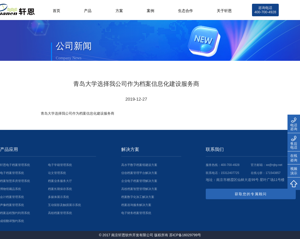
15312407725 (230, 173)
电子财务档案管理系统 (136, 213)
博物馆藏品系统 (10, 189)
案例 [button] (150, 11)
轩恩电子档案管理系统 (15, 165)
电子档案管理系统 (12, 173)
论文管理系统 (57, 173)
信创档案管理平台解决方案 (139, 173)
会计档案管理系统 (12, 197)
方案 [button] (119, 11)
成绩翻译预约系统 (12, 221)
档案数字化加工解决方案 (137, 197)
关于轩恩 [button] (224, 11)
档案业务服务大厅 (60, 181)
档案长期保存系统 (60, 189)
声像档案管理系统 (12, 205)
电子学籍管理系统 (60, 165)
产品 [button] (88, 11)
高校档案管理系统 (60, 213)
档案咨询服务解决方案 (136, 205)
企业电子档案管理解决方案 (139, 181)
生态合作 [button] (185, 11)
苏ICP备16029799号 (185, 235)
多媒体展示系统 (58, 197)
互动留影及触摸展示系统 (64, 205)
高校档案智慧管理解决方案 (139, 189)
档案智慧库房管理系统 (15, 181)
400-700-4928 (230, 165)
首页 (56, 11)
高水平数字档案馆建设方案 (139, 165)
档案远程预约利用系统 (15, 213)
